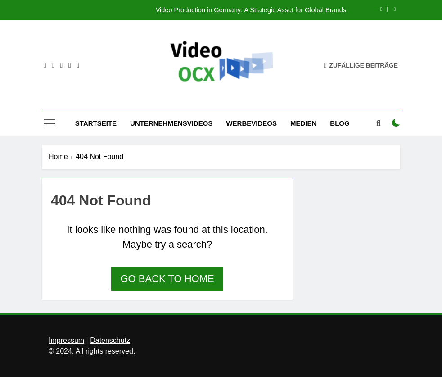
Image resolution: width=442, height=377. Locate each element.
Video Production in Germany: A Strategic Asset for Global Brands (251, 10)
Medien (303, 123)
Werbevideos (251, 123)
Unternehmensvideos (171, 123)
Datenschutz (110, 340)
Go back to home (167, 278)
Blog (339, 123)
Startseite (96, 123)
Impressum (66, 340)
